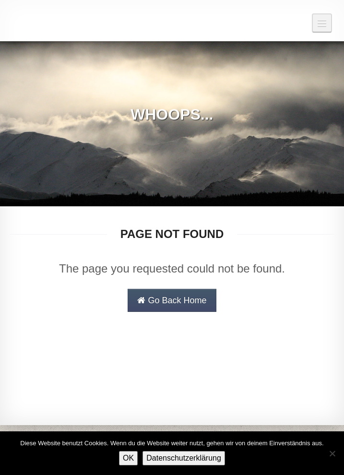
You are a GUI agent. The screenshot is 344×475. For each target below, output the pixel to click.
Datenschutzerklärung (183, 458)
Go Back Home (171, 300)
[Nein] (332, 453)
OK (128, 458)
